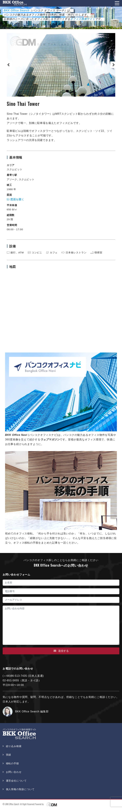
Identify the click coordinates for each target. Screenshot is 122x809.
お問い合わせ (14, 772)
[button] (8, 64)
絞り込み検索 (14, 746)
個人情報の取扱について (20, 789)
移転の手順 (12, 763)
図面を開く (15, 199)
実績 (8, 754)
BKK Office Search (12, 804)
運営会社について (16, 780)
